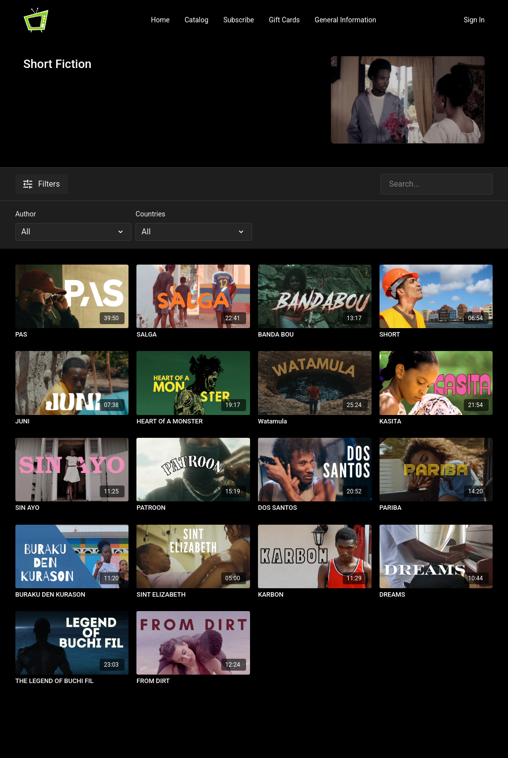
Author (25, 214)
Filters (41, 184)
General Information (345, 20)
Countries (150, 214)
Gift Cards (284, 20)
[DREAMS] (436, 595)
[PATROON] (193, 508)
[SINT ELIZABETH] (193, 595)
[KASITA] (436, 421)
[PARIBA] (436, 508)
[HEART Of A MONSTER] (193, 421)
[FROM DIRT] (193, 681)
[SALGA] (193, 335)
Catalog (196, 20)
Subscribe (238, 20)
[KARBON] (315, 595)
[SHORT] (436, 335)
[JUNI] (72, 421)
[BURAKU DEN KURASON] (72, 595)
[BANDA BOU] (315, 335)
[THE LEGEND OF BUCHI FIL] (72, 681)
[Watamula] (315, 421)
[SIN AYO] (72, 508)
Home (160, 20)
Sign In (474, 20)
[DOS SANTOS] (315, 508)
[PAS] (72, 335)
